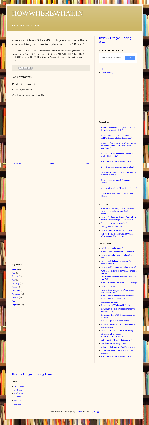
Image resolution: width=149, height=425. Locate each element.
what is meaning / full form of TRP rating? (119, 283)
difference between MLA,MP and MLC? (118, 347)
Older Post (85, 164)
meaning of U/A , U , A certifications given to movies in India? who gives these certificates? (119, 146)
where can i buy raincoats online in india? (118, 267)
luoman (79, 412)
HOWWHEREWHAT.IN (47, 13)
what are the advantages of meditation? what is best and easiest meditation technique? (117, 211)
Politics (17, 397)
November (16, 294)
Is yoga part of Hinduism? (112, 227)
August (15, 269)
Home (51, 164)
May (14, 280)
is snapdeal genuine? (110, 302)
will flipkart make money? (112, 248)
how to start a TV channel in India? (116, 305)
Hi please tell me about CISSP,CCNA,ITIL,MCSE (112, 335)
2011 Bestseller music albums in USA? (117, 167)
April (14, 301)
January (15, 276)
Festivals (18, 390)
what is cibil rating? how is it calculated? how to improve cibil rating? (118, 297)
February (15, 283)
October (15, 297)
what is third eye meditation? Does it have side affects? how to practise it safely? (118, 218)
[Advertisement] (34, 214)
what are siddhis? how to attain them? (117, 230)
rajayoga (18, 400)
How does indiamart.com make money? (117, 330)
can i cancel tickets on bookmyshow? (116, 161)
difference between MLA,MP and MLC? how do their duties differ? (118, 128)
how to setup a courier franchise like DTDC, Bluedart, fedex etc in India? (116, 136)
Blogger (97, 412)
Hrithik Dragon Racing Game (32, 374)
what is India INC (108, 286)
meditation (18, 393)
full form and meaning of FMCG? (115, 343)
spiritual (17, 404)
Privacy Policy (107, 72)
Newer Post (17, 164)
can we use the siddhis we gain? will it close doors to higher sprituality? (117, 235)
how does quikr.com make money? (115, 321)
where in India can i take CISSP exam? (117, 252)
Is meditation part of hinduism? (114, 223)
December (16, 290)
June (14, 273)
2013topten (19, 386)
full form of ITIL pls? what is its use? (116, 340)
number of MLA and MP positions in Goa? (119, 188)
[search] (111, 57)
